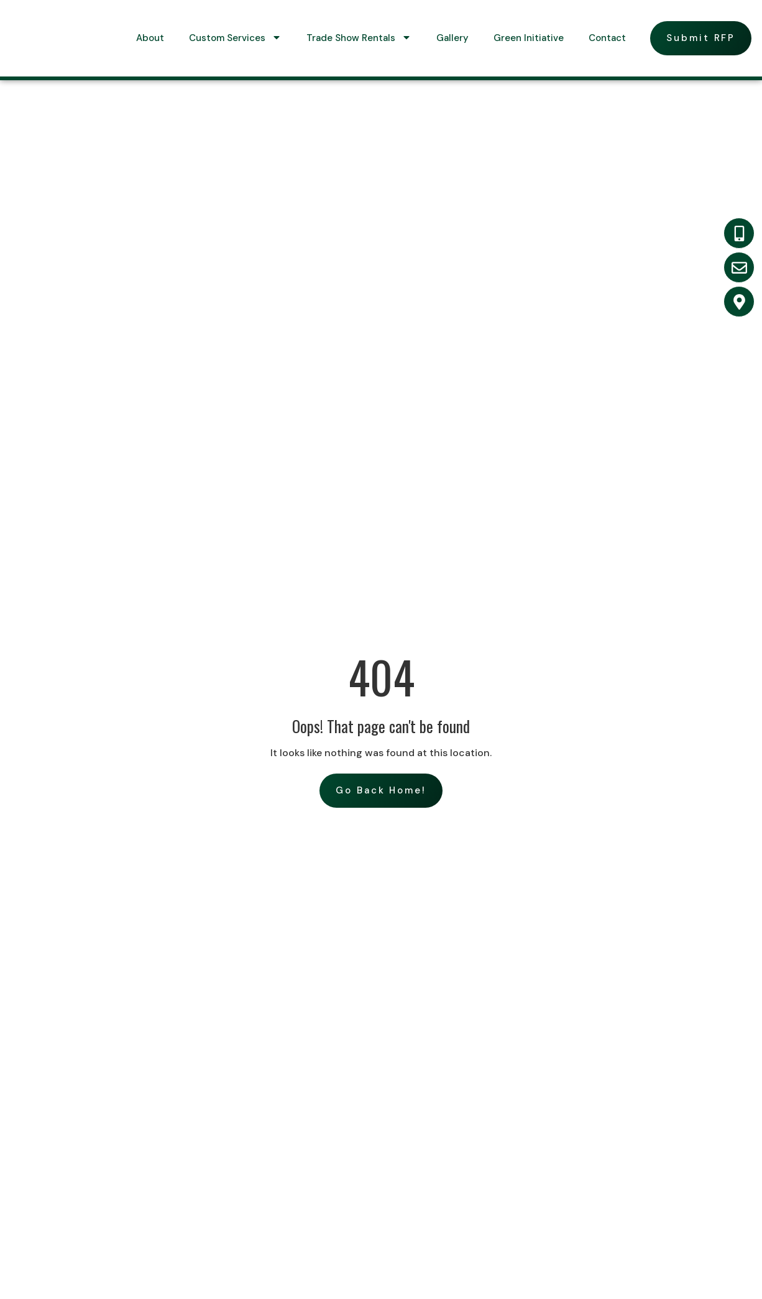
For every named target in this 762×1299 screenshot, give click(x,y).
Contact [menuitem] (607, 38)
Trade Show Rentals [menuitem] (358, 38)
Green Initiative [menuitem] (528, 38)
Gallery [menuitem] (452, 38)
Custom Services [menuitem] (235, 38)
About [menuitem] (150, 38)
